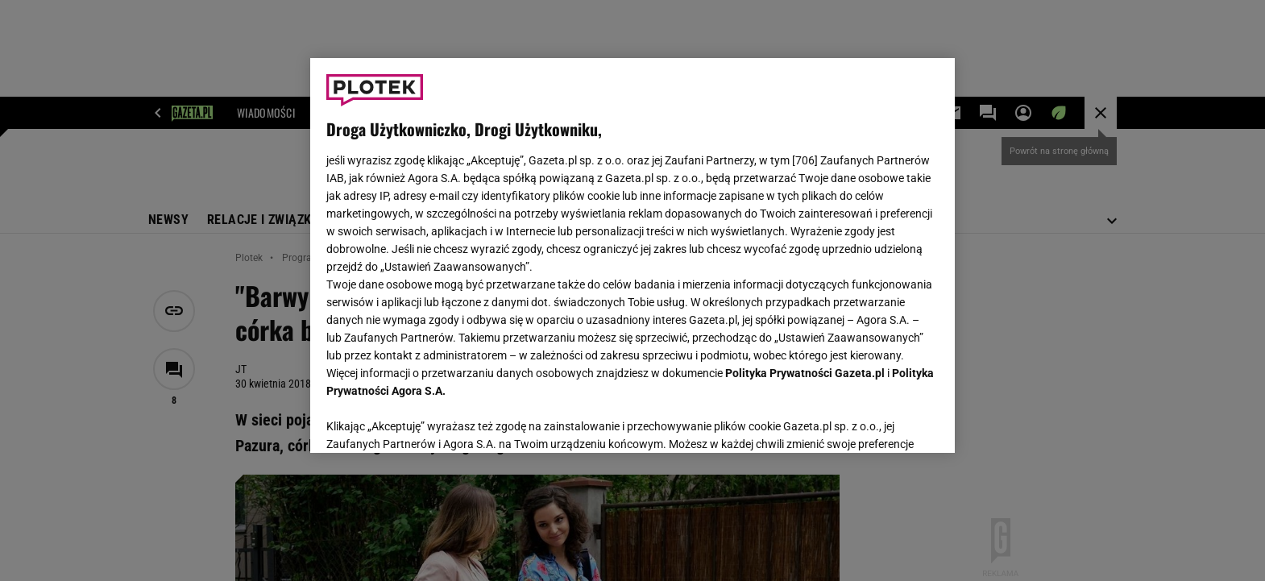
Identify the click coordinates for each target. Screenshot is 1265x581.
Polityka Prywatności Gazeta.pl (805, 373)
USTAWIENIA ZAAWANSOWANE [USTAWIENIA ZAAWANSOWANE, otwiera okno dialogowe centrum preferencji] (431, 420)
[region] (632, 255)
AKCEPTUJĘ (884, 421)
